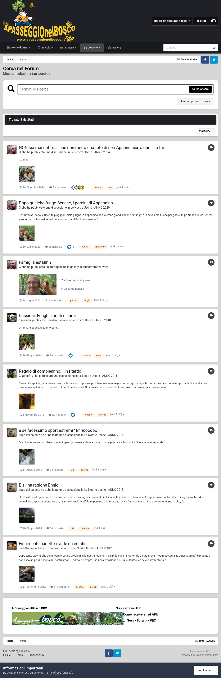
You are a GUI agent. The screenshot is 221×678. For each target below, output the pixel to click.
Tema (21, 655)
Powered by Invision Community (200, 655)
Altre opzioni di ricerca (195, 101)
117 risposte (59, 586)
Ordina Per (206, 131)
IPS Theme (9, 651)
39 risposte (54, 355)
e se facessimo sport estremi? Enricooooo (58, 430)
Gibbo (23, 152)
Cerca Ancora (200, 88)
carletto (24, 548)
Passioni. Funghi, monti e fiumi (47, 315)
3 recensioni (54, 300)
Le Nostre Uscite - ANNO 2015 (98, 375)
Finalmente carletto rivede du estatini (53, 543)
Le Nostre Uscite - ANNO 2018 (91, 320)
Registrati (201, 20)
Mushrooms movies (95, 267)
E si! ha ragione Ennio (39, 485)
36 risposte (54, 528)
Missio (46, 47)
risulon (23, 320)
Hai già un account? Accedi (172, 21)
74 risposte (54, 469)
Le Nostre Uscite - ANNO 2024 (90, 152)
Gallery (116, 47)
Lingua (8, 655)
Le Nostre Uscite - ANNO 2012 (92, 548)
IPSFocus (24, 651)
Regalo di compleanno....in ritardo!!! (52, 371)
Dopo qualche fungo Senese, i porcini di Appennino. (66, 202)
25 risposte (53, 246)
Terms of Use (53, 672)
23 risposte (57, 187)
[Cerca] (177, 47)
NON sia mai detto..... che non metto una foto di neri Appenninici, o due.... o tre (91, 147)
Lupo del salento (29, 435)
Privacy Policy (36, 655)
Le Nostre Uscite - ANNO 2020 (90, 207)
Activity (93, 47)
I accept (206, 670)
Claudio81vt (26, 375)
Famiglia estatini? (35, 262)
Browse (69, 47)
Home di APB (19, 47)
